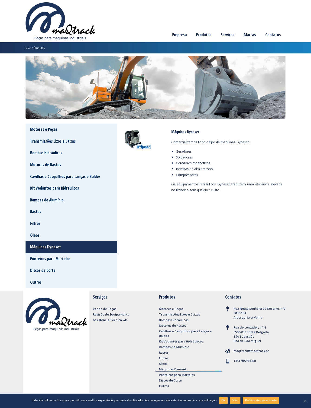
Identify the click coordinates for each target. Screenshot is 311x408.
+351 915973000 (244, 361)
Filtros (163, 358)
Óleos (163, 364)
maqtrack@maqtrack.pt (251, 351)
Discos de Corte (170, 380)
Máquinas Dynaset (172, 369)
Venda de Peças (104, 309)
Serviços (227, 34)
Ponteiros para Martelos (177, 375)
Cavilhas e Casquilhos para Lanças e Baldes (185, 333)
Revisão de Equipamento (111, 314)
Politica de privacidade (261, 400)
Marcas (250, 34)
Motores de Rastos (172, 325)
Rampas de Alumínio (174, 347)
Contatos (273, 34)
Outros (164, 386)
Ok (224, 400)
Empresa (179, 34)
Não (236, 400)
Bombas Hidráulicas (173, 320)
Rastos (163, 352)
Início (29, 47)
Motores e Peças (171, 309)
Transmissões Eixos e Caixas (179, 314)
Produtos (203, 34)
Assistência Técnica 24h (110, 320)
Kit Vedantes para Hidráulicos (181, 341)
